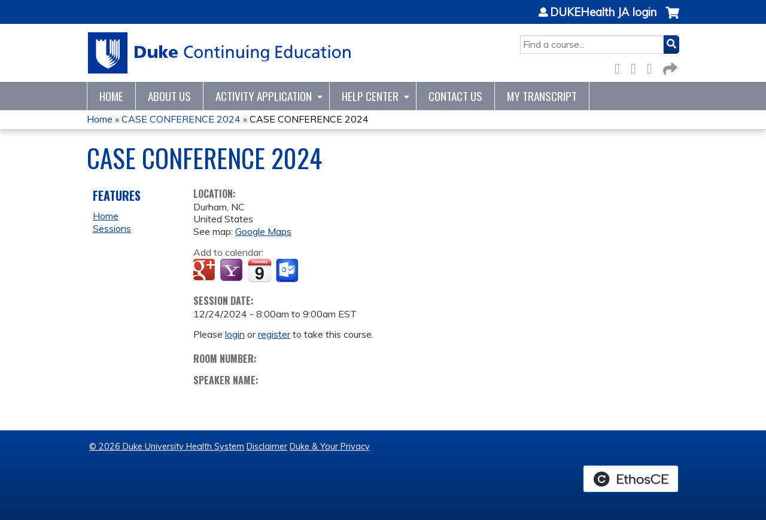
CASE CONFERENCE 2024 (181, 119)
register (274, 334)
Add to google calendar (205, 271)
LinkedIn (653, 67)
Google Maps (263, 231)
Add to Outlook (288, 271)
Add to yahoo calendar (232, 271)
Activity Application (263, 96)
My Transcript (542, 96)
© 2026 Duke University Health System (166, 446)
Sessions (112, 228)
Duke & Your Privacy (330, 446)
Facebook (621, 67)
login (235, 334)
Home (111, 96)
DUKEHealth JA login (603, 12)
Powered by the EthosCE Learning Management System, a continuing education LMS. (630, 478)
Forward (669, 67)
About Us (169, 96)
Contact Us (455, 96)
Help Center (370, 96)
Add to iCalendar (259, 270)
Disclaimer (267, 446)
